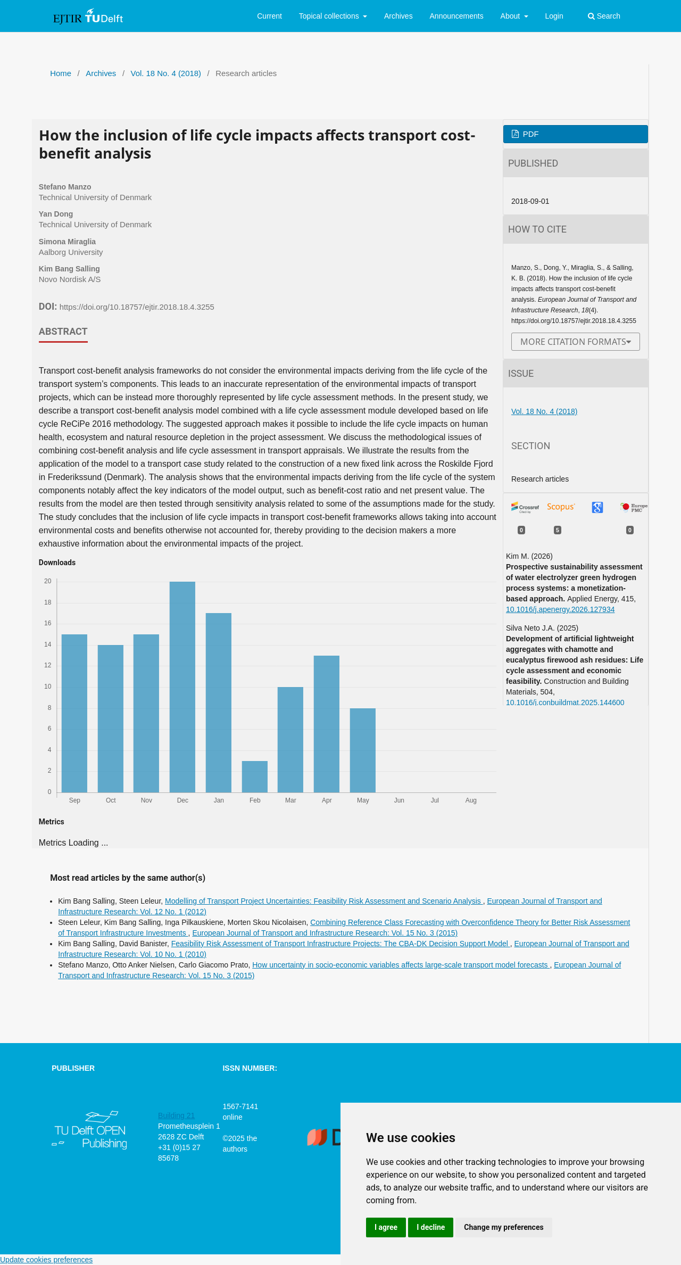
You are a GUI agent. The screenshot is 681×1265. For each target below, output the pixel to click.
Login (554, 16)
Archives (398, 16)
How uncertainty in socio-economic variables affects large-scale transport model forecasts (401, 965)
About (511, 16)
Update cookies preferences (46, 1259)
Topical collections (330, 16)
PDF (530, 134)
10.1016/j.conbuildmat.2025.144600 (565, 702)
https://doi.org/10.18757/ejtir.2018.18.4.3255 (137, 307)
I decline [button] (431, 1227)
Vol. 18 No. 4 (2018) (166, 73)
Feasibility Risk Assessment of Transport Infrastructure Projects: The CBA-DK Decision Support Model (340, 943)
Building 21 (176, 1115)
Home (60, 73)
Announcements (457, 16)
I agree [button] (386, 1227)
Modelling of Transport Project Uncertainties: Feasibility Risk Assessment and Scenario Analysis (324, 901)
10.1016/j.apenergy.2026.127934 (560, 609)
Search (604, 16)
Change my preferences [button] (503, 1227)
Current (269, 16)
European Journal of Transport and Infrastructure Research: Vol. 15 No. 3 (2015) (325, 933)
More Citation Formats (573, 342)
